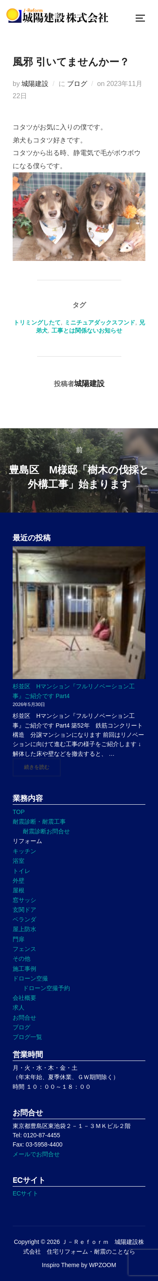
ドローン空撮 (30, 978)
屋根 (18, 890)
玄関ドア (24, 909)
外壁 (18, 880)
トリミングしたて (37, 322)
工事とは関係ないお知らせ (86, 330)
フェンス (24, 948)
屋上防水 (24, 929)
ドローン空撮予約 (46, 988)
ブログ (77, 83)
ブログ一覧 (27, 1037)
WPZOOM (102, 1265)
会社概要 (24, 997)
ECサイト (25, 1193)
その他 (21, 958)
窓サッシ (24, 900)
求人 (18, 1007)
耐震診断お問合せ (46, 831)
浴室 (18, 860)
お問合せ (24, 1017)
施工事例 (24, 968)
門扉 (18, 939)
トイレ (21, 870)
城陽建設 (34, 83)
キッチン (24, 851)
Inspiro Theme (60, 1265)
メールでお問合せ (36, 1154)
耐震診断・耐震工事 (39, 821)
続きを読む (42, 767)
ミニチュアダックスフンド (99, 322)
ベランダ (24, 919)
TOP (19, 811)
